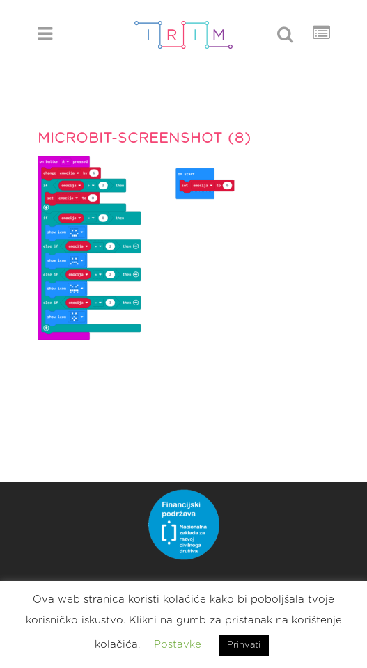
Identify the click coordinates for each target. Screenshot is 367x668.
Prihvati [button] (243, 645)
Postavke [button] (177, 644)
